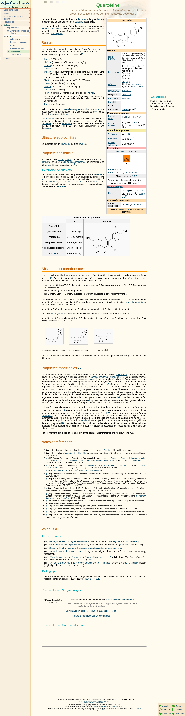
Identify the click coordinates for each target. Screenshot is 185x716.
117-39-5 (126, 82)
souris (142, 194)
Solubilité (112, 138)
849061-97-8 (137, 86)
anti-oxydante (57, 313)
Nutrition (7, 13)
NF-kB (109, 384)
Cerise (47, 104)
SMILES (112, 102)
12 (63, 409)
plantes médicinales (51, 28)
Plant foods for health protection (64, 548)
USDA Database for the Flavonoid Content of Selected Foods (106, 466)
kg (132, 190)
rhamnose (53, 181)
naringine (46, 162)
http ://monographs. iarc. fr (132, 461)
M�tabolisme (13, 28)
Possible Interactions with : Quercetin (68, 554)
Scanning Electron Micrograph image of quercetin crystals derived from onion (86, 551)
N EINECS (113, 91)
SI (120, 209)
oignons (50, 118)
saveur (61, 159)
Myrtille (47, 80)
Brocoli (47, 89)
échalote (46, 123)
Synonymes (113, 72)
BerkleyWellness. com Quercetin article (68, 544)
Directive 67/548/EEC (126, 151)
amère (68, 159)
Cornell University (129, 566)
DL (110, 193)
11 (88, 400)
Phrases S (113, 172)
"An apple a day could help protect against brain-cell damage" (80, 566)
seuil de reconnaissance (73, 162)
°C (127, 134)
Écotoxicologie (115, 186)
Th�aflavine (15, 54)
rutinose (95, 181)
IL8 (60, 382)
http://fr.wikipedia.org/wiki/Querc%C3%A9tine (94, 704)
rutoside (62, 186)
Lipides (13, 45)
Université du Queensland (74, 109)
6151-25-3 (137, 84)
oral (141, 190)
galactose (79, 181)
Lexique (7, 58)
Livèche (48, 62)
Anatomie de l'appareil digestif (13, 17)
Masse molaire (111, 124)
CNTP (126, 209)
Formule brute (112, 117)
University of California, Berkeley (122, 544)
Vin (45, 96)
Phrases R (113, 169)
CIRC (134, 176)
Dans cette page (11, 10)
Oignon (47, 72)
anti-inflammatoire (134, 302)
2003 (89, 562)
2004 (80, 568)
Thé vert (48, 93)
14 (62, 423)
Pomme (48, 86)
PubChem (113, 98)
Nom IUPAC (111, 58)
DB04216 (126, 94)
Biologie (6, 25)
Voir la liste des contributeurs (94, 706)
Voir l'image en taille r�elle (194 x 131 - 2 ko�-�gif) (91, 614)
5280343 (126, 98)
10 (118, 397)
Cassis (47, 83)
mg (126, 139)
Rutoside (126, 204)
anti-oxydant (56, 33)
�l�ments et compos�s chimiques (18, 32)
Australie (94, 109)
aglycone (47, 128)
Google (138, 711)
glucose (66, 181)
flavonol (100, 19)
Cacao (47, 68)
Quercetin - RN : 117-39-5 (74, 454)
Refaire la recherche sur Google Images (91, 619)
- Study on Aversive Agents (99, 450)
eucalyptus (54, 114)
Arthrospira (15, 39)
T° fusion (112, 134)
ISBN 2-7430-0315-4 (93, 582)
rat (137, 190)
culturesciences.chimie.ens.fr (120, 603)
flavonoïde (83, 19)
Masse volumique (113, 143)
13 (107, 412)
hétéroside (67, 123)
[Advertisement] (55, 10)
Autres (9, 36)
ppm (47, 165)
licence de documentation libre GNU (106, 709)
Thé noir (90, 93)
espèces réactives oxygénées (105, 377)
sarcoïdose (47, 415)
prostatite (83, 420)
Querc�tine (15, 51)
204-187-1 (126, 90)
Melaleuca (70, 114)
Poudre (125, 109)
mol (135, 123)
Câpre (47, 59)
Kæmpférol (136, 204)
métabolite (78, 22)
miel (95, 112)
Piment (47, 65)
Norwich (124, 548)
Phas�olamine (17, 48)
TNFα (91, 379)
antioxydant (121, 374)
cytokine (100, 379)
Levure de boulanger (19, 42)
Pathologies (9, 22)
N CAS (112, 84)
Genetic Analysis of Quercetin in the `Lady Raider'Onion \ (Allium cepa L (77, 471)
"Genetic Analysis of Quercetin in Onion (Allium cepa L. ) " (80, 560)
